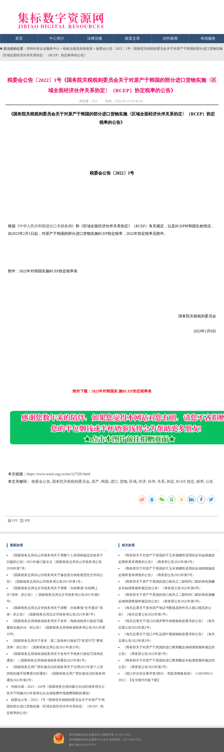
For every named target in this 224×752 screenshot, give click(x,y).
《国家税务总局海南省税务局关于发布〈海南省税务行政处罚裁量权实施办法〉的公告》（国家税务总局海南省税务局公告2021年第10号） (56, 627)
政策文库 (132, 38)
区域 (133, 481)
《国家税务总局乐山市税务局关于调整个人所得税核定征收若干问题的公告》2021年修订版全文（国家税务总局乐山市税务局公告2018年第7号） (55, 562)
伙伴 (151, 481)
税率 (200, 481)
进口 (114, 481)
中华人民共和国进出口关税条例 (45, 226)
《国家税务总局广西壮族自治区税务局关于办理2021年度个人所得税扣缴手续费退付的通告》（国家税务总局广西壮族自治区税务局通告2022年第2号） (56, 673)
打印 (13, 520)
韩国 (104, 481)
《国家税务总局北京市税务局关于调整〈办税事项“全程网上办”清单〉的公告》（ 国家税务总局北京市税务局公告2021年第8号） (53, 594)
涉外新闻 (170, 38)
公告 (209, 481)
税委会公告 (40, 481)
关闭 (25, 520)
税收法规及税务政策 (78, 48)
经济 (142, 481)
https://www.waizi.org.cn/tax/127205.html (58, 474)
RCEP (180, 481)
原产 (95, 481)
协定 (170, 481)
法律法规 (94, 38)
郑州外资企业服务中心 (43, 48)
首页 (19, 38)
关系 (161, 481)
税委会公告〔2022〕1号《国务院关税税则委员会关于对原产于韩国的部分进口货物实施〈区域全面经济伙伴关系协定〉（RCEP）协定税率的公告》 (56, 706)
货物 (123, 481)
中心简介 (56, 38)
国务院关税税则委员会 (71, 481)
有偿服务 (208, 38)
